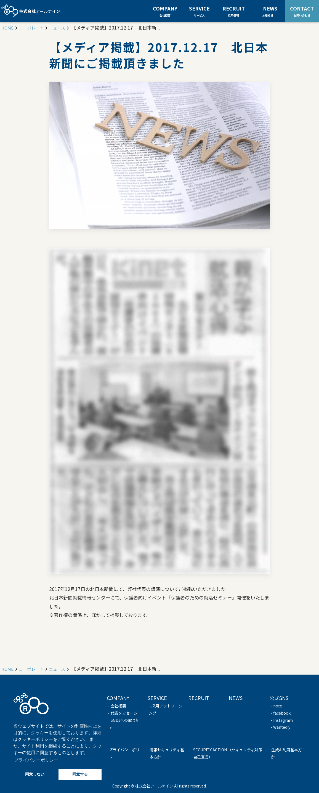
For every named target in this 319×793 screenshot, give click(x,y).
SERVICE (199, 11)
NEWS (270, 11)
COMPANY (165, 11)
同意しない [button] (34, 774)
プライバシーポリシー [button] (36, 760)
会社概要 (118, 706)
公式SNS (278, 697)
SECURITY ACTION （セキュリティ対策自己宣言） (227, 753)
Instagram (283, 720)
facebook (282, 713)
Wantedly (281, 727)
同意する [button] (80, 774)
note (277, 706)
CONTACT (302, 11)
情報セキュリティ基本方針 (167, 753)
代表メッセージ (124, 713)
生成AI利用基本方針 (286, 753)
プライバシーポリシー (124, 753)
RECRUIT (233, 11)
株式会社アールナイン (30, 11)
